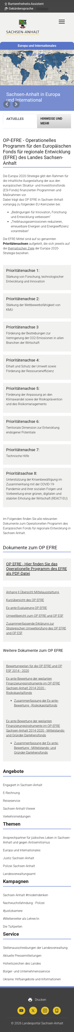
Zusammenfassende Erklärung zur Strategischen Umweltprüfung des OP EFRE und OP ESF (36, 628)
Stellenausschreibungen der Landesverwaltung (35, 948)
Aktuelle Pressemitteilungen (22, 955)
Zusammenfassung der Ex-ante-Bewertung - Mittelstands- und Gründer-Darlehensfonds (36, 747)
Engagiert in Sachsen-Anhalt (22, 785)
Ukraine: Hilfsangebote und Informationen (32, 979)
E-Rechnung (11, 793)
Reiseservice (11, 801)
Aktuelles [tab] (15, 119)
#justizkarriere (12, 911)
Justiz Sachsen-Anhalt (18, 858)
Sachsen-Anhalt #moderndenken (25, 895)
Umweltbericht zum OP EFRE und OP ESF (34, 616)
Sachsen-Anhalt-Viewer (19, 808)
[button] (24, 4)
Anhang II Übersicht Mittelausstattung (33, 592)
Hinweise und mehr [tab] (51, 121)
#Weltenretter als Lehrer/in (21, 919)
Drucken (37, 999)
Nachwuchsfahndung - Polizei (24, 903)
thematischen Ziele (21, 248)
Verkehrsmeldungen (17, 816)
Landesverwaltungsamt (19, 874)
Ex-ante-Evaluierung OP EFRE (26, 608)
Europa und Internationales (37, 46)
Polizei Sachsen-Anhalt (19, 866)
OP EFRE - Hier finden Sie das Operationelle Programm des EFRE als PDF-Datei (36, 569)
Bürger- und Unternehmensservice (26, 971)
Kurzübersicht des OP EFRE (25, 600)
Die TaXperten (12, 926)
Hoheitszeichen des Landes (22, 963)
